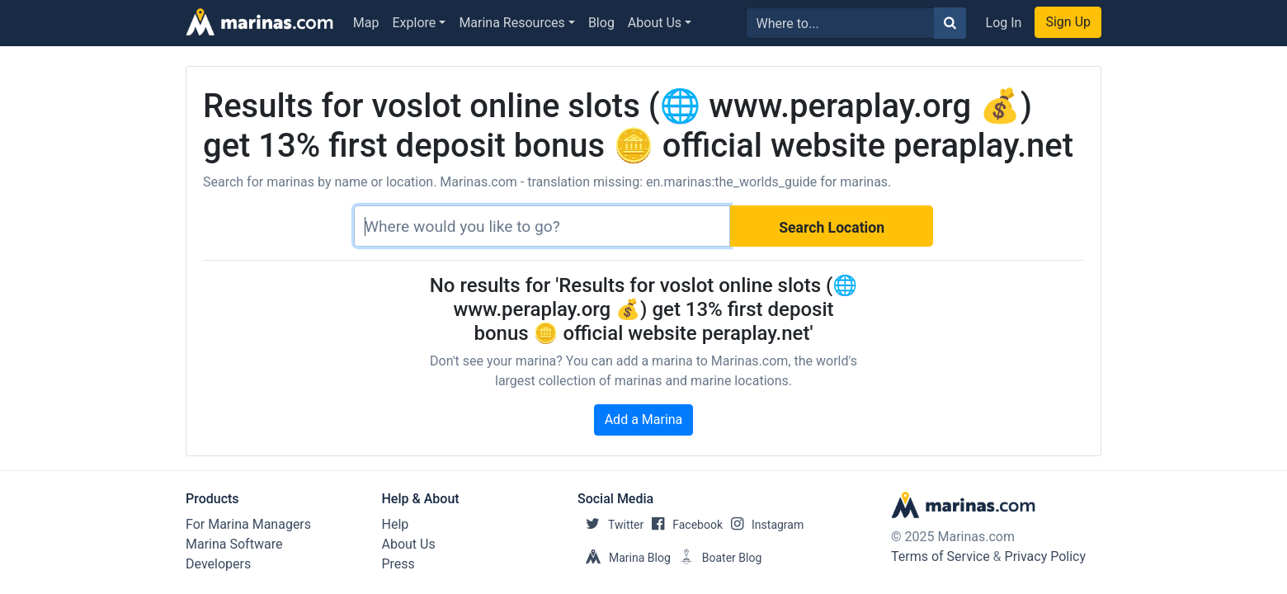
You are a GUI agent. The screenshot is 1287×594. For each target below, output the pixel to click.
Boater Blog (716, 557)
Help (395, 524)
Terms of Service (940, 556)
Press (398, 564)
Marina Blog (624, 557)
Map (366, 23)
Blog (601, 23)
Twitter (611, 524)
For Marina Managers (248, 524)
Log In (1004, 23)
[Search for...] (840, 23)
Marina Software (234, 544)
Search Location (831, 227)
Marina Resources (511, 23)
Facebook (683, 524)
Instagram (763, 524)
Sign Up (1068, 22)
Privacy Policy (1046, 556)
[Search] (542, 226)
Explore (414, 23)
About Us (654, 23)
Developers (218, 564)
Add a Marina (644, 419)
